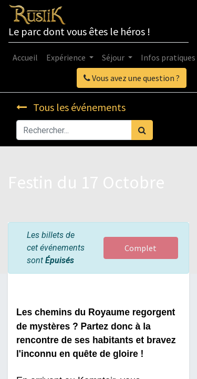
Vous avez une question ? (132, 78)
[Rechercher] (142, 130)
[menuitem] (25, 57)
